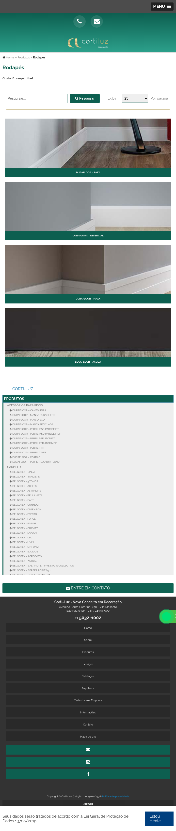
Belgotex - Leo (22, 537)
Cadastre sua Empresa (88, 700)
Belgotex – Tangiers (26, 476)
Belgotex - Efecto (24, 514)
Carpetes (14, 467)
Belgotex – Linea (23, 472)
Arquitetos (87, 688)
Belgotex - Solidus (25, 551)
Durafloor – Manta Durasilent (33, 415)
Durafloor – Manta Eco (28, 419)
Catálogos (88, 676)
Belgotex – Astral (24, 561)
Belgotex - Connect (25, 504)
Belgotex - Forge (24, 518)
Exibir (112, 98)
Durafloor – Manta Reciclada (32, 424)
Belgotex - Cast (23, 500)
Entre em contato (88, 588)
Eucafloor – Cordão (26, 457)
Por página (159, 98)
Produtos (14, 399)
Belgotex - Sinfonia (25, 547)
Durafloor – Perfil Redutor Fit (33, 438)
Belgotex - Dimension (26, 509)
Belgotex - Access (24, 486)
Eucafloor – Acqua (88, 361)
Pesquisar (85, 98)
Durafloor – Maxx (88, 298)
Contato (88, 724)
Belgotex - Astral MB (26, 490)
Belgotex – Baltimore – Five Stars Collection (43, 565)
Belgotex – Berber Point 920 (31, 575)
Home (88, 628)
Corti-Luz (22, 389)
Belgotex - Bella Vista (27, 495)
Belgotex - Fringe (24, 523)
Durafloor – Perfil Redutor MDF (34, 443)
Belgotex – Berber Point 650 (31, 570)
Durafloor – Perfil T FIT (28, 447)
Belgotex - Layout (24, 532)
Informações (88, 712)
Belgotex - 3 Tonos (25, 481)
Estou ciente (155, 818)
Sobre (88, 640)
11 (88, 618)
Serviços (88, 664)
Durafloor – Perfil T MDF (29, 452)
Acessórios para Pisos (25, 405)
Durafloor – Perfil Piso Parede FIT (35, 429)
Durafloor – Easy (88, 172)
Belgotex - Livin (23, 542)
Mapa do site (88, 736)
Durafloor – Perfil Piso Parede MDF (36, 433)
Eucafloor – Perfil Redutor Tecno (36, 461)
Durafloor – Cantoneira (29, 410)
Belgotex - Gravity (25, 528)
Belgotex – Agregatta (27, 556)
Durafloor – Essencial (87, 235)
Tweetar (9, 86)
